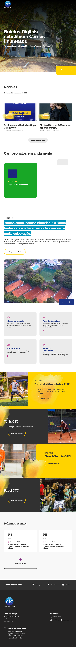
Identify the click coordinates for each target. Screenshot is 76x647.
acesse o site (45, 398)
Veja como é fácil (12, 56)
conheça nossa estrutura (15, 252)
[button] (61, 70)
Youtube (66, 585)
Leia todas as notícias (38, 140)
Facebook (52, 585)
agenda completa (20, 561)
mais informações (16, 433)
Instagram (37, 585)
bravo (74, 645)
